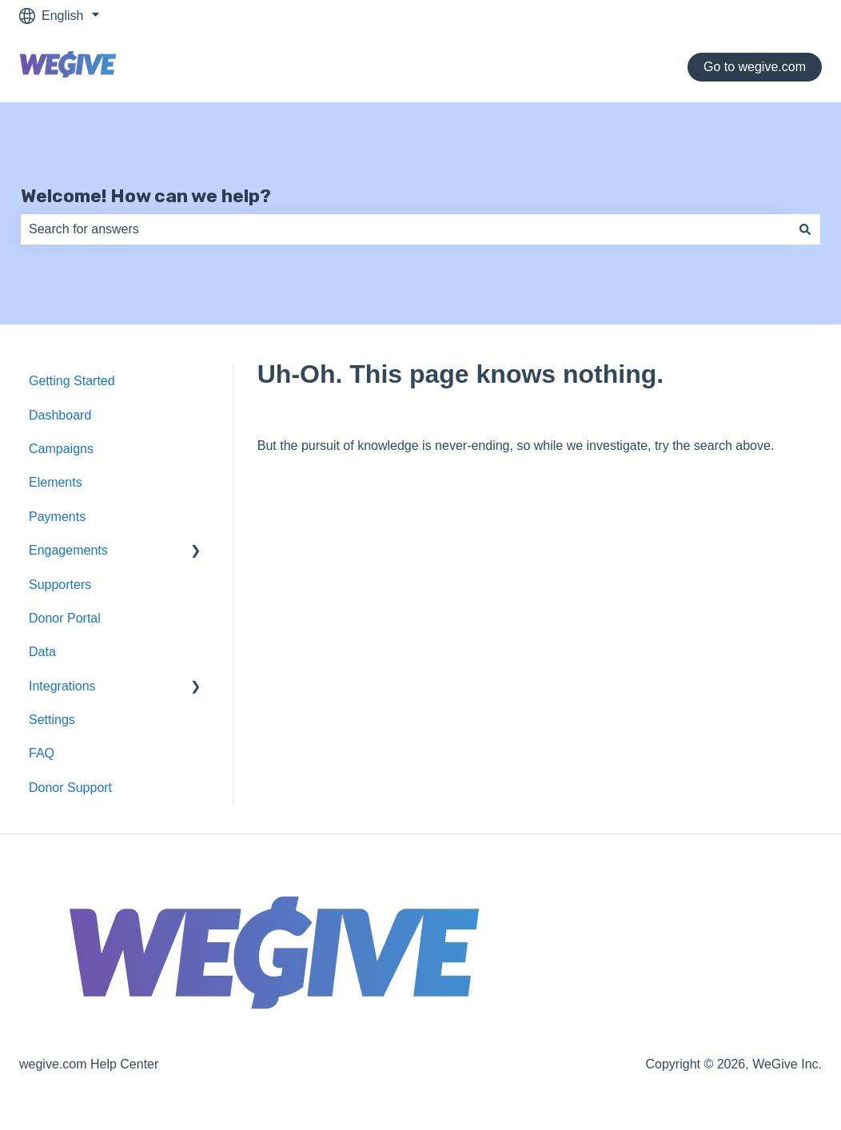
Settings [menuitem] (52, 719)
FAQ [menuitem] (41, 753)
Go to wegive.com (754, 67)
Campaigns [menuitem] (61, 449)
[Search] (805, 229)
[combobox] (405, 229)
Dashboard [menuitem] (60, 415)
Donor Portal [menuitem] (65, 618)
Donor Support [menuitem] (70, 787)
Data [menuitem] (42, 652)
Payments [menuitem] (57, 516)
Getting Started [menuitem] (72, 381)
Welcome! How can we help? (146, 196)
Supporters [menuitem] (60, 584)
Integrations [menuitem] (62, 686)
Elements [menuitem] (55, 482)
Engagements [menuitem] (68, 550)
